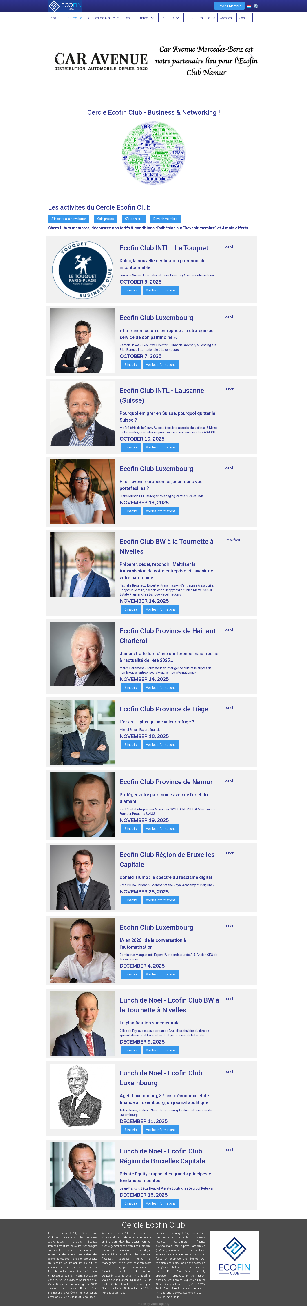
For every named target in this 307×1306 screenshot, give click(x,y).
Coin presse (105, 219)
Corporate (227, 18)
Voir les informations (160, 290)
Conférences (74, 18)
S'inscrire (131, 290)
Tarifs (190, 18)
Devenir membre (165, 219)
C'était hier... (133, 219)
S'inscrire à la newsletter (68, 219)
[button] (140, 17)
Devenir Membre (229, 6)
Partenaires (207, 18)
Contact (244, 18)
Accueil (55, 18)
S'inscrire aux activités (104, 18)
